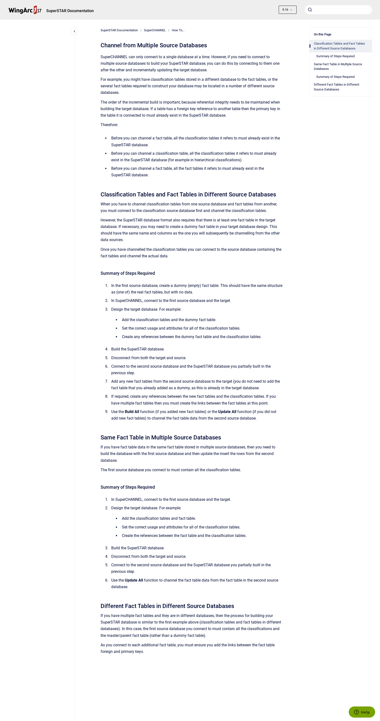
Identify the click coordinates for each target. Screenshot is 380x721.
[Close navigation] (75, 31)
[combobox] (338, 9)
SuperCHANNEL (155, 30)
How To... (178, 30)
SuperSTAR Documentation (70, 10)
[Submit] (310, 10)
